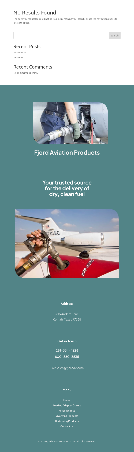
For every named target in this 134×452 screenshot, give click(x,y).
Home (66, 400)
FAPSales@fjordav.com (67, 368)
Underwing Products (67, 421)
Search (115, 35)
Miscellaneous (67, 410)
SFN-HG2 (18, 57)
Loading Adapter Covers (67, 405)
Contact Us (66, 426)
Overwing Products (67, 416)
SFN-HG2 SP (19, 52)
